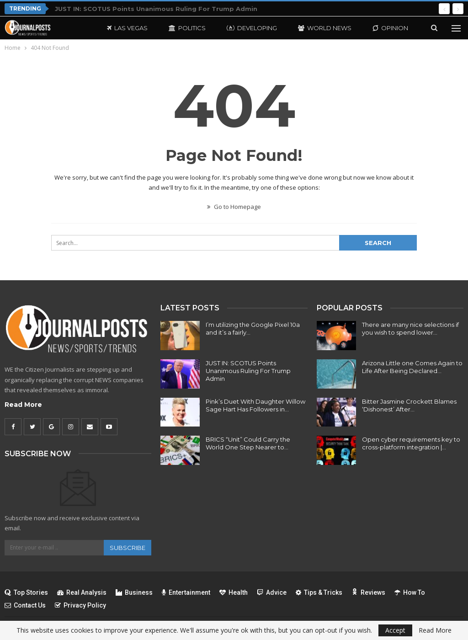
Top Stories (26, 592)
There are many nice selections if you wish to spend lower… (410, 328)
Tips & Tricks (319, 592)
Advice (272, 592)
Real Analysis (81, 592)
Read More (23, 404)
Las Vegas (127, 28)
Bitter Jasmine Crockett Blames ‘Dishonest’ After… (409, 405)
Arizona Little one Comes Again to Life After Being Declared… (412, 366)
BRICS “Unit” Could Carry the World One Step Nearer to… (248, 443)
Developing (252, 28)
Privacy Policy (80, 605)
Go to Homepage (234, 207)
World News (324, 28)
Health (233, 592)
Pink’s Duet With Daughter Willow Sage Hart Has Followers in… (255, 405)
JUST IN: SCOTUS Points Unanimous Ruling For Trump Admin (156, 8)
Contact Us (25, 605)
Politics (187, 28)
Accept (395, 630)
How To (409, 592)
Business (134, 592)
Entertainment (186, 592)
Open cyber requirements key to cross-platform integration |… (411, 443)
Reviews (368, 592)
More (381, 28)
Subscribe (127, 547)
